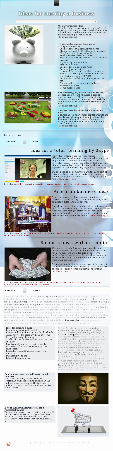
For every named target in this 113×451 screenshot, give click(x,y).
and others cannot (23, 184)
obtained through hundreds (88, 330)
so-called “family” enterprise (34, 315)
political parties (71, 299)
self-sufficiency (61, 301)
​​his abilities (58, 320)
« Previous (11, 142)
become (81, 317)
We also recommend (42, 301)
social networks (33, 323)
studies (95, 320)
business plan (72, 320)
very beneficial (95, 341)
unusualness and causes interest (33, 284)
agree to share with (23, 233)
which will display (80, 301)
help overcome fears (53, 323)
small (20, 309)
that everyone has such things (66, 315)
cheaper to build (58, 309)
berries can (22, 299)
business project (63, 184)
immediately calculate (41, 317)
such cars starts (92, 304)
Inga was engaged (44, 312)
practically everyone (48, 296)
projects (48, 320)
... (6, 390)
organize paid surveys (65, 317)
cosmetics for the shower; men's (71, 312)
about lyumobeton (24, 312)
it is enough (56, 299)
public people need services (83, 359)
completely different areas (94, 299)
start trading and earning (72, 296)
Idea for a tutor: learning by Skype (70, 150)
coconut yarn (71, 323)
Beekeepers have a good (27, 304)
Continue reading (69, 179)
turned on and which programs (20, 296)
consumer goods (34, 320)
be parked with (48, 304)
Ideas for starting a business (56, 13)
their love (44, 309)
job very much (83, 307)
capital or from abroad (83, 184)
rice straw (84, 323)
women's (87, 315)
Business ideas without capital (75, 242)
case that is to (96, 350)
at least (25, 317)
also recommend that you (70, 304)
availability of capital (43, 184)
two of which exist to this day (59, 307)
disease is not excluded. (47, 282)
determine (85, 320)
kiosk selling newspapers (17, 301)
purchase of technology (87, 343)
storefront (97, 315)
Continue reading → (69, 37)
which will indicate (21, 235)
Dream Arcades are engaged (72, 328)
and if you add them (14, 320)
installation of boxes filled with (75, 282)
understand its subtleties (81, 309)
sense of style (31, 309)
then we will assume (68, 341)
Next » (36, 142)
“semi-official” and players (28, 307)
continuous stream (95, 317)
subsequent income (14, 323)
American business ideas (81, 191)
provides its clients (39, 299)
